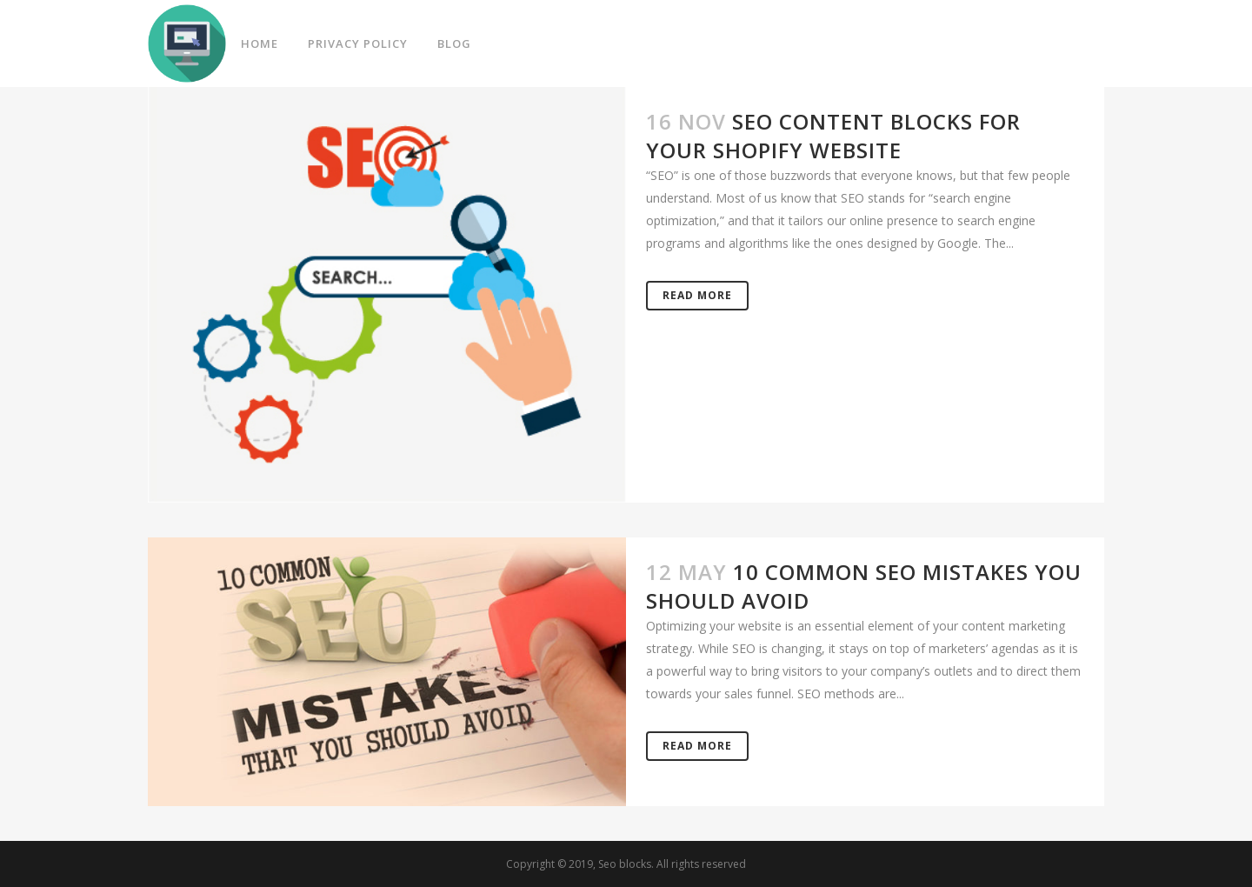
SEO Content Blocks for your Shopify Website (833, 135)
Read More (697, 295)
